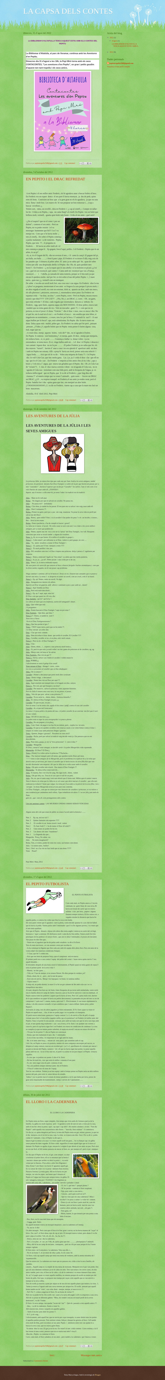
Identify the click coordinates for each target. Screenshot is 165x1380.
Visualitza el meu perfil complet (118, 67)
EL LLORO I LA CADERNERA (51, 1102)
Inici (52, 1355)
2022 (112, 38)
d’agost (115, 41)
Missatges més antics (91, 1355)
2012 (112, 52)
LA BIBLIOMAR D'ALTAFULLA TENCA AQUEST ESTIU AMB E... (125, 45)
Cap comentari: (70, 163)
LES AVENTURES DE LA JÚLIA (53, 416)
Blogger (98, 1375)
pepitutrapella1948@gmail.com (121, 63)
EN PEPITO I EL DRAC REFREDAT (55, 179)
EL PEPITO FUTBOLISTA (47, 884)
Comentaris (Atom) (41, 1361)
